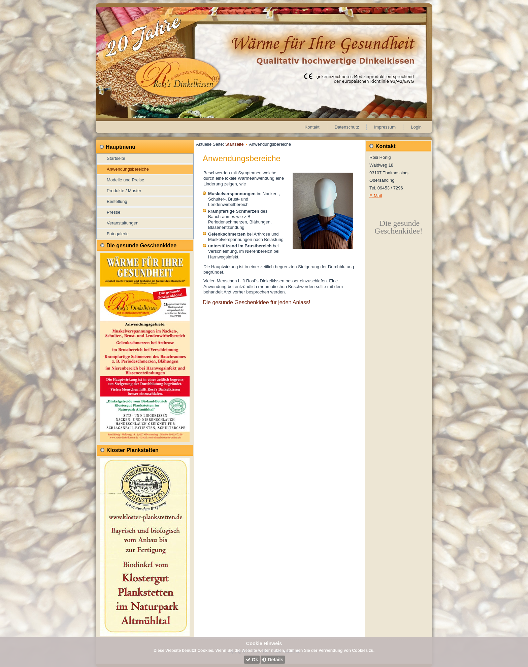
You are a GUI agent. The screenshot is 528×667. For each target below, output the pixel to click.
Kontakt (312, 127)
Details (272, 659)
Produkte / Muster (124, 190)
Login (416, 127)
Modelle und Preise (125, 179)
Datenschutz (347, 127)
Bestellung (117, 201)
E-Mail (375, 195)
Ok (252, 659)
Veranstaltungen (122, 222)
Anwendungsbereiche (128, 169)
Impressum (385, 127)
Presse (113, 212)
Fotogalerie (118, 233)
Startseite (116, 158)
